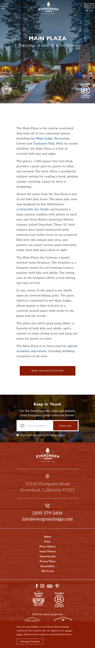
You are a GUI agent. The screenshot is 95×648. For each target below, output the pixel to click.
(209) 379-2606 (47, 513)
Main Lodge (44, 138)
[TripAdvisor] (6, 88)
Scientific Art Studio (34, 209)
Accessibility (47, 566)
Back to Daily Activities (47, 370)
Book (89, 5)
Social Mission (47, 551)
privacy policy (57, 435)
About (47, 536)
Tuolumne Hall (43, 143)
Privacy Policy (48, 561)
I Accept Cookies (30, 641)
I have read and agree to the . (43, 435)
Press (47, 541)
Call (89, 10)
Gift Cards (47, 571)
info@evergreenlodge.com (47, 519)
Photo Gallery (47, 546)
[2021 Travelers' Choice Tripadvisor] (85, 91)
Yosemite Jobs (47, 556)
